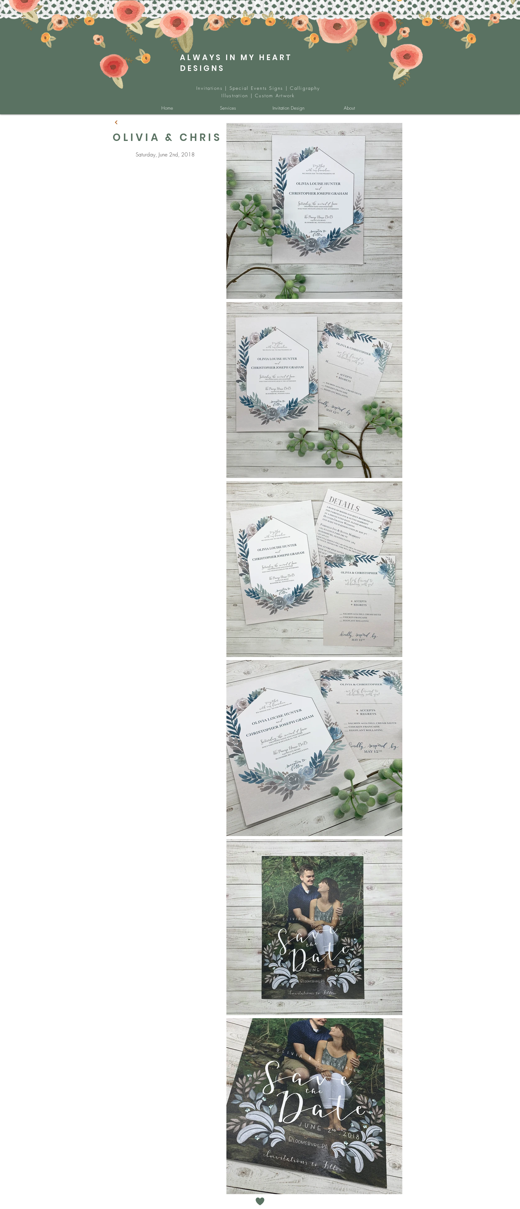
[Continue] (116, 122)
